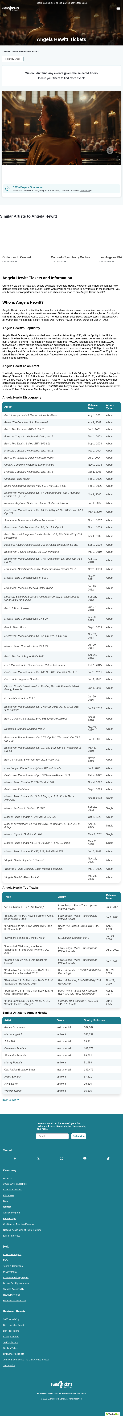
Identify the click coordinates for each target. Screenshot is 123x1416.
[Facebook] (15, 1158)
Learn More (86, 190)
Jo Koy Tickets (10, 1342)
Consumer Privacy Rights (16, 1277)
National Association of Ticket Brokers (22, 1230)
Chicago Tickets (11, 1336)
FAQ (5, 1260)
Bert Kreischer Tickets (14, 1325)
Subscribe (79, 1136)
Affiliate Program (11, 1212)
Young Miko (9, 1365)
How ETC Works (11, 1295)
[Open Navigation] (118, 8)
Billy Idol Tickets (11, 1331)
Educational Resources (14, 1300)
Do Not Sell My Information (16, 1283)
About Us (7, 1178)
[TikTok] (108, 1158)
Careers (7, 1207)
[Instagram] (61, 1158)
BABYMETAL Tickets (13, 1354)
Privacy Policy (10, 1271)
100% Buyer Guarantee (15, 1184)
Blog (5, 1201)
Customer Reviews (12, 1189)
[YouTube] (85, 1158)
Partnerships (9, 1218)
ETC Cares (8, 1195)
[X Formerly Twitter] (38, 1158)
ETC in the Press (11, 1235)
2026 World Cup (11, 1319)
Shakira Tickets (10, 1348)
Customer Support (12, 1254)
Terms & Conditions (13, 1266)
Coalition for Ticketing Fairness (18, 1224)
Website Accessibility (13, 1289)
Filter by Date (12, 58)
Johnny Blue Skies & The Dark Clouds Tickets (26, 1359)
